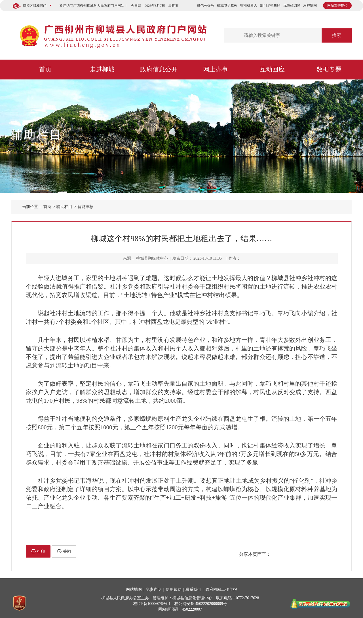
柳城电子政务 (227, 5)
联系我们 (193, 589)
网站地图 (134, 589)
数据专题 (328, 69)
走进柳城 (102, 69)
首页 (45, 69)
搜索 (336, 35)
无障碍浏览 (291, 5)
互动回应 (272, 69)
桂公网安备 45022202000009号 (200, 604)
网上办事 (215, 69)
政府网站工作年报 (221, 589)
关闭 (64, 551)
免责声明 (154, 589)
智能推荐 (85, 207)
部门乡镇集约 (270, 5)
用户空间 (310, 5)
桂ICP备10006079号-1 (151, 604)
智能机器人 (248, 5)
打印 (38, 551)
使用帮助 (174, 589)
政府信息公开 (159, 69)
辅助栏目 (36, 134)
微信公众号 (205, 6)
